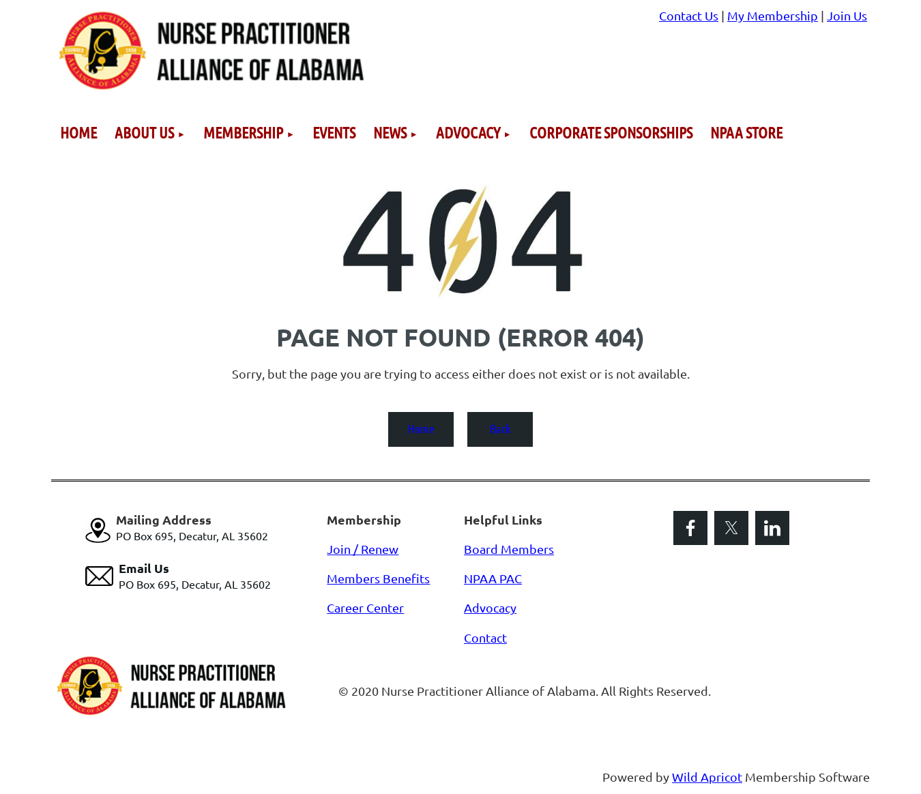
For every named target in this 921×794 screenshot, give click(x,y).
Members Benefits (378, 578)
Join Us (847, 15)
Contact (485, 637)
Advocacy (490, 607)
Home (421, 428)
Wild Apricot (707, 776)
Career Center (365, 607)
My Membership (772, 15)
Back (500, 428)
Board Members (509, 549)
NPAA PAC (493, 578)
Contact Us (688, 15)
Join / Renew (362, 549)
